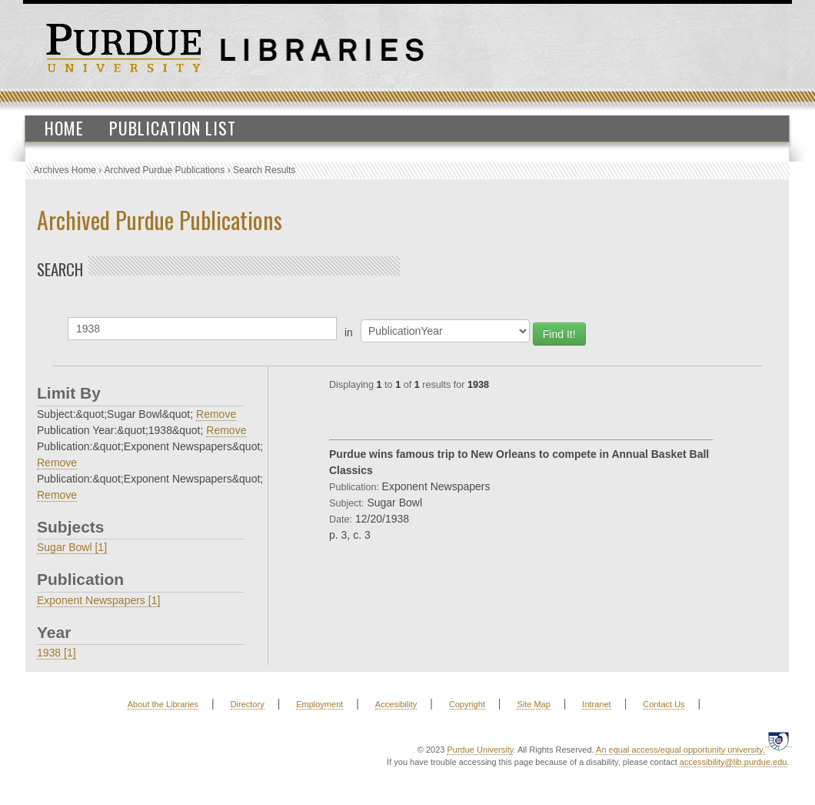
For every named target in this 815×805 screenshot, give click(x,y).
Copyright (467, 704)
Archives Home (65, 170)
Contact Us (663, 704)
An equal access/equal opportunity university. (680, 749)
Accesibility (396, 704)
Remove (216, 414)
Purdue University (480, 749)
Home (64, 127)
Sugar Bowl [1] (72, 547)
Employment (319, 704)
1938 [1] (56, 652)
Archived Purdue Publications (165, 170)
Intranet (596, 704)
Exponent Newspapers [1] (98, 600)
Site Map (533, 704)
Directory (247, 704)
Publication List (172, 127)
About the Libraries (163, 704)
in (348, 332)
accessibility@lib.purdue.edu (733, 762)
